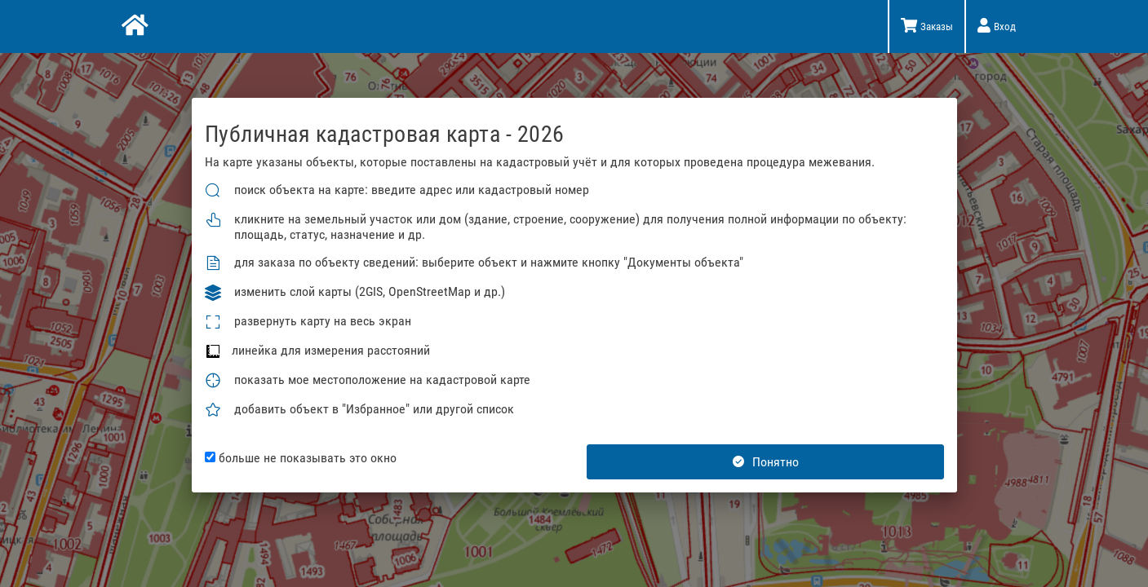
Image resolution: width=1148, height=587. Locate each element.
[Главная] (133, 27)
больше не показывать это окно (301, 458)
